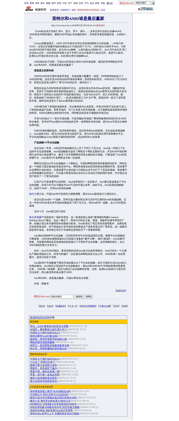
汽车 (65, 3)
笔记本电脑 (35, 217)
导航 (103, 3)
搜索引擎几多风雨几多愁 (43, 365)
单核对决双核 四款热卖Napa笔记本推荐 (51, 410)
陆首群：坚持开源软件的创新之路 (48, 339)
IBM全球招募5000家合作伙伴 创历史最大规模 (54, 407)
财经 (54, 3)
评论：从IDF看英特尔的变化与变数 (49, 326)
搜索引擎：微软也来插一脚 (44, 371)
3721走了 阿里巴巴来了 (42, 362)
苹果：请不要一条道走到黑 (44, 374)
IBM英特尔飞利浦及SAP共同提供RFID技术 (53, 404)
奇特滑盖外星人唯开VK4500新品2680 (50, 391)
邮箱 (97, 3)
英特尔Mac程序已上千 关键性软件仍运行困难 (54, 413)
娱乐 (43, 3)
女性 (81, 3)
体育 (37, 3)
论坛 (50, 306)
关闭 (125, 306)
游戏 (75, 3)
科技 (59, 3)
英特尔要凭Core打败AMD (44, 336)
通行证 (109, 3)
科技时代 (65, 10)
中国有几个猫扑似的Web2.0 (45, 332)
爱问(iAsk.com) (42, 296)
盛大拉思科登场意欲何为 (43, 381)
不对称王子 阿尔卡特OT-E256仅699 (49, 394)
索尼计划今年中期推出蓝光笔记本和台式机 (53, 397)
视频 (48, 3)
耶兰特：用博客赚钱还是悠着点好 (48, 348)
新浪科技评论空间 (40, 317)
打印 (116, 306)
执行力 (33, 194)
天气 (86, 3)
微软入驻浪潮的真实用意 (43, 378)
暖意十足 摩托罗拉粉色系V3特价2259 (50, 401)
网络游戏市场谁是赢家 (42, 342)
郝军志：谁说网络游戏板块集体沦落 (49, 345)
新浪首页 (54, 10)
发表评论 (121, 290)
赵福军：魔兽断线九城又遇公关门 (48, 329)
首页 (26, 3)
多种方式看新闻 (88, 306)
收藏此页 (60, 306)
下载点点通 (104, 306)
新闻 (32, 3)
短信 (92, 3)
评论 (42, 306)
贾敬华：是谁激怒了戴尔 (43, 368)
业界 (73, 10)
